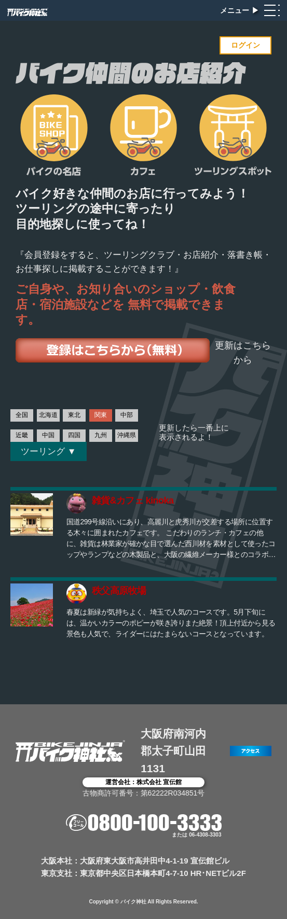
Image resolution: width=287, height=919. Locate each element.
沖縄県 (126, 435)
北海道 (48, 415)
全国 (22, 415)
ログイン (245, 45)
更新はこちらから (243, 352)
